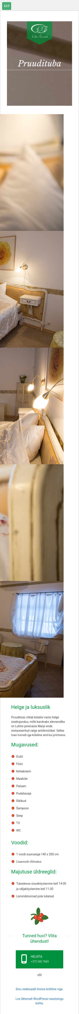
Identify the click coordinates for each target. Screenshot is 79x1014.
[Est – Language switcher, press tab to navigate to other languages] (6, 6)
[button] (39, 959)
